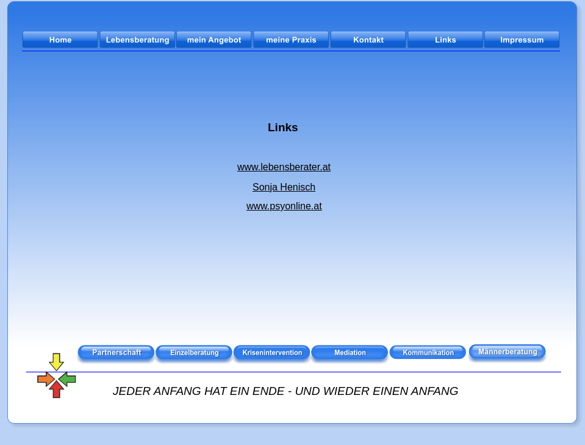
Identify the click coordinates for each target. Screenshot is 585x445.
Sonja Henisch (284, 187)
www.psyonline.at (284, 206)
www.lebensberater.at (284, 167)
